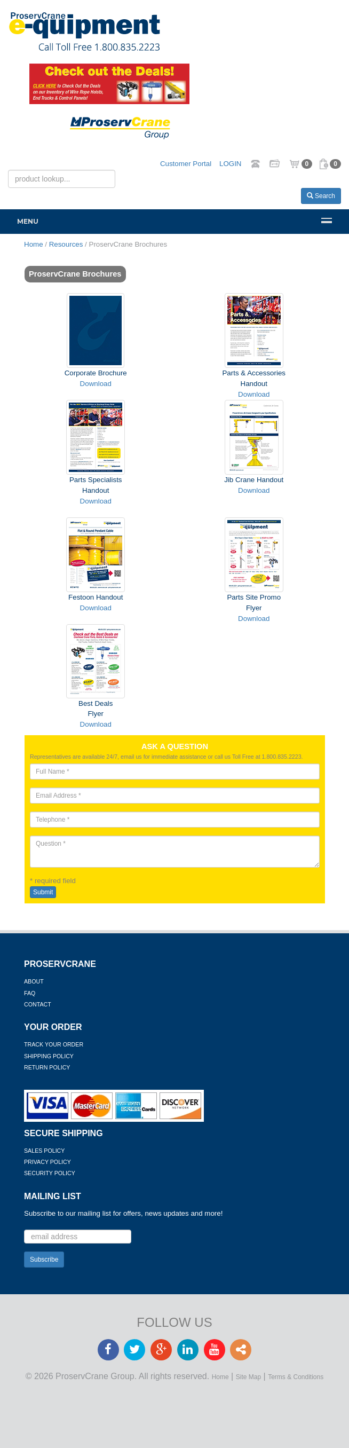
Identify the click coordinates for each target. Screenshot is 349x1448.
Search (321, 196)
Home (220, 1377)
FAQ (29, 993)
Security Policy (49, 1173)
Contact (37, 1004)
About (34, 981)
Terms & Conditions (295, 1377)
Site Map (248, 1377)
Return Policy (47, 1067)
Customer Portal (185, 164)
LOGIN (230, 164)
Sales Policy (44, 1150)
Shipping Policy (49, 1056)
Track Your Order (53, 1044)
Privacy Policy (47, 1162)
